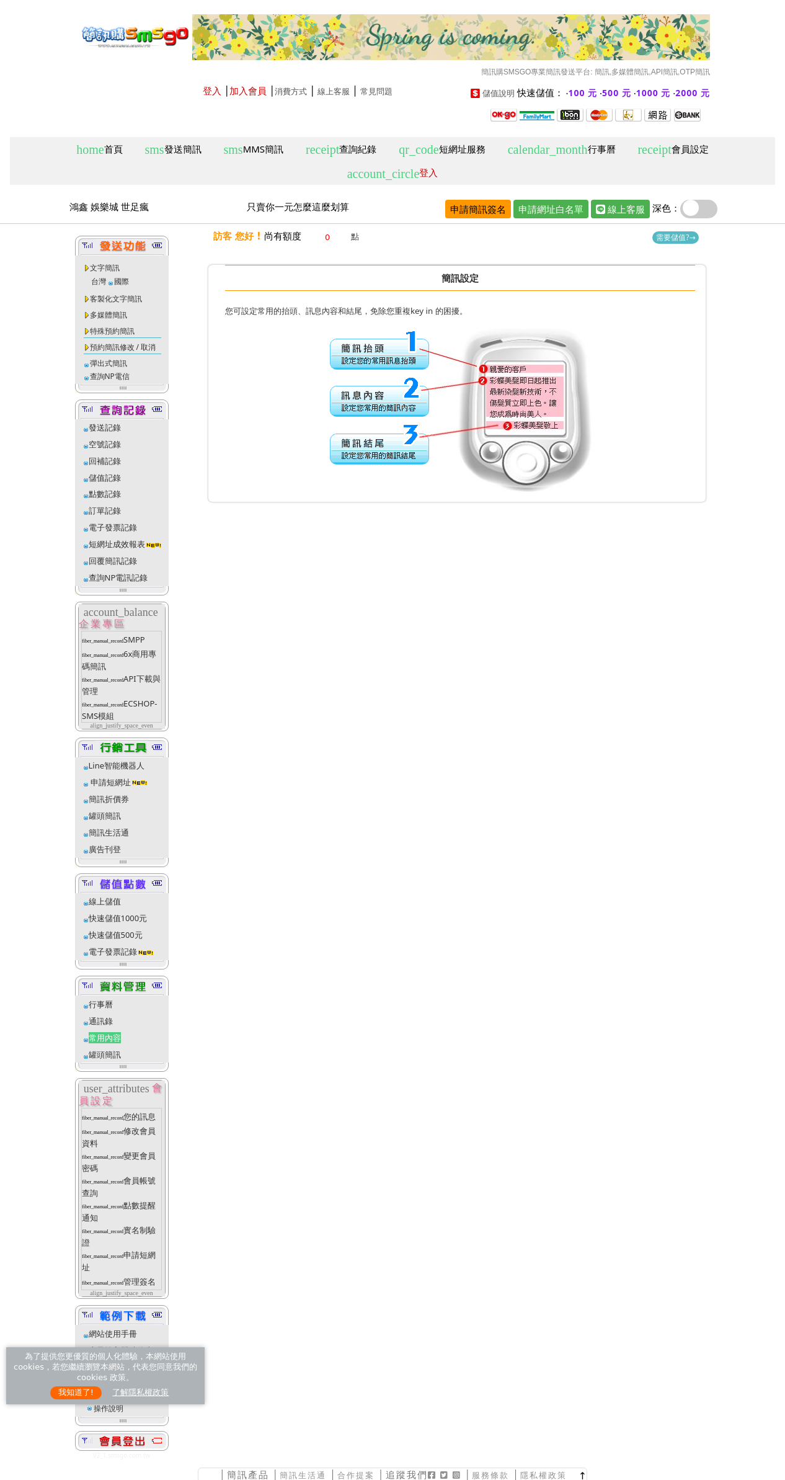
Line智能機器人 (117, 765)
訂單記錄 (105, 510)
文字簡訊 (105, 267)
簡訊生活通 (109, 832)
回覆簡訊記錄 (113, 560)
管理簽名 (139, 1281)
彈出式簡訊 (108, 363)
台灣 (98, 281)
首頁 (99, 150)
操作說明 (108, 1408)
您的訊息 (139, 1116)
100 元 (583, 93)
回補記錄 (105, 460)
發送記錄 (105, 427)
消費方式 (291, 91)
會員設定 (672, 150)
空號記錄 (105, 444)
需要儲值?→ (675, 237)
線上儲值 (105, 901)
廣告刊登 (105, 849)
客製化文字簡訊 (116, 298)
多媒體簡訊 (108, 315)
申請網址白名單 (550, 209)
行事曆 (562, 150)
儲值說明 (498, 93)
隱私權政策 (543, 1475)
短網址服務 (442, 150)
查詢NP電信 (110, 376)
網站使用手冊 (113, 1333)
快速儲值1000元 (118, 918)
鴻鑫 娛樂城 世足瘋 (109, 206)
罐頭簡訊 (105, 815)
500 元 (616, 93)
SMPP (134, 639)
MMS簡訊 (254, 150)
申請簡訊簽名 (478, 209)
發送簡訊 (173, 150)
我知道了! (76, 1392)
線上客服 (333, 91)
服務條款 (490, 1475)
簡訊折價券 (109, 799)
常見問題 (376, 91)
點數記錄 (105, 493)
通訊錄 (101, 1021)
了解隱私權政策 (140, 1392)
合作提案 (356, 1475)
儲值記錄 (105, 477)
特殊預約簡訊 (112, 331)
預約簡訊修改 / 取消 (123, 347)
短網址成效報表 (125, 544)
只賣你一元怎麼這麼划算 (298, 206)
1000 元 (653, 93)
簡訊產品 (248, 1474)
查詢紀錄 (341, 150)
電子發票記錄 (113, 527)
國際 (121, 281)
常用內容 (105, 1037)
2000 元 (692, 93)
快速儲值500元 (116, 934)
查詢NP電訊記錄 (118, 577)
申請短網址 (110, 782)
